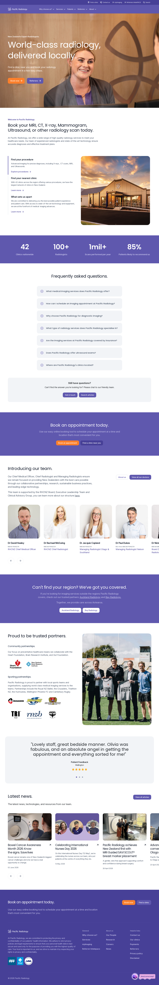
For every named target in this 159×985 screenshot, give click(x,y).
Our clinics (135, 940)
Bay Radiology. (113, 597)
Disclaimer (135, 958)
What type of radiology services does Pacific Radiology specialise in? (82, 328)
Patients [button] (70, 9)
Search (148, 2)
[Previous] (11, 561)
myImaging (118, 2)
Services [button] (59, 9)
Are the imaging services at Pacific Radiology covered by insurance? (81, 340)
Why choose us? (89, 935)
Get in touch (70, 395)
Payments (134, 944)
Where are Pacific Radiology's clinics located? (69, 365)
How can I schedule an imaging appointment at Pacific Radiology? (80, 303)
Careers (109, 944)
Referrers (34, 81)
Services (86, 940)
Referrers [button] (81, 9)
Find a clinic (94, 2)
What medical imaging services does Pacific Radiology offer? (78, 291)
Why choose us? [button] (45, 9)
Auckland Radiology (90, 597)
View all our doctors (140, 477)
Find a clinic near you (92, 443)
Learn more (16, 190)
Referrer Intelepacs (91, 949)
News (108, 949)
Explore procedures (19, 172)
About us (122, 477)
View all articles (142, 797)
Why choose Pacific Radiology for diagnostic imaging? (74, 315)
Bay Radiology (91, 610)
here (77, 495)
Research (110, 940)
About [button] (91, 9)
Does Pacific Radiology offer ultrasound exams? (71, 352)
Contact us (106, 2)
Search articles (87, 395)
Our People (111, 935)
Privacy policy (136, 953)
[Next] (20, 561)
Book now (14, 81)
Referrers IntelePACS (134, 2)
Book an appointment (67, 443)
